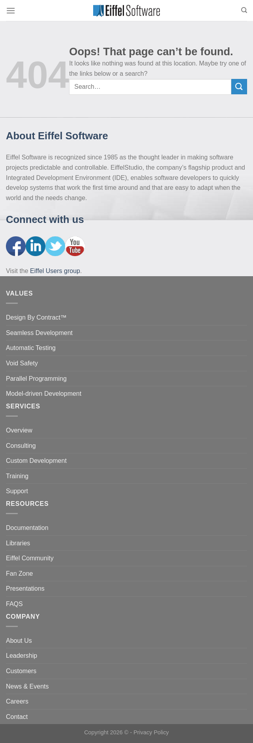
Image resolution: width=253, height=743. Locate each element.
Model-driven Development (43, 393)
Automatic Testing (31, 347)
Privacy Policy (151, 732)
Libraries (18, 543)
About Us (19, 640)
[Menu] (10, 10)
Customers (21, 671)
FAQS (14, 604)
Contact (17, 716)
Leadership (21, 655)
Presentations (25, 588)
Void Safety (22, 363)
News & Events (27, 686)
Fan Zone (19, 573)
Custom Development (36, 460)
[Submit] (239, 86)
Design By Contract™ (36, 317)
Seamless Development (39, 332)
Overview (19, 430)
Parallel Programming (36, 378)
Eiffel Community (30, 558)
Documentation (27, 527)
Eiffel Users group (55, 271)
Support (17, 491)
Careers (17, 701)
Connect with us (45, 219)
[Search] (244, 10)
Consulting (21, 445)
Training (17, 476)
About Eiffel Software (57, 135)
